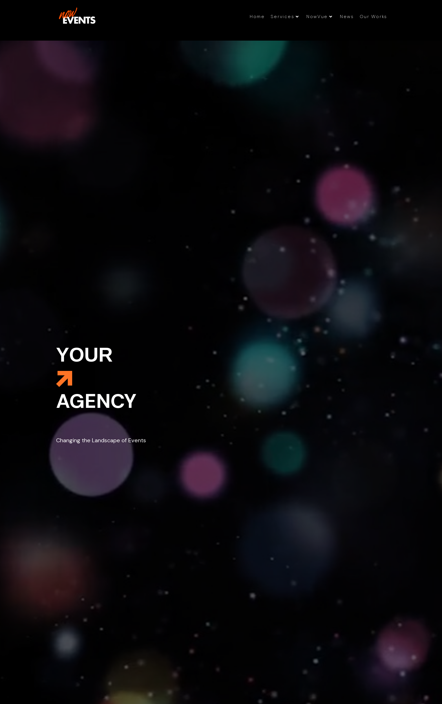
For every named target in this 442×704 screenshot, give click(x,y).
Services (285, 16)
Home (257, 16)
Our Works (373, 16)
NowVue (319, 16)
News (347, 16)
